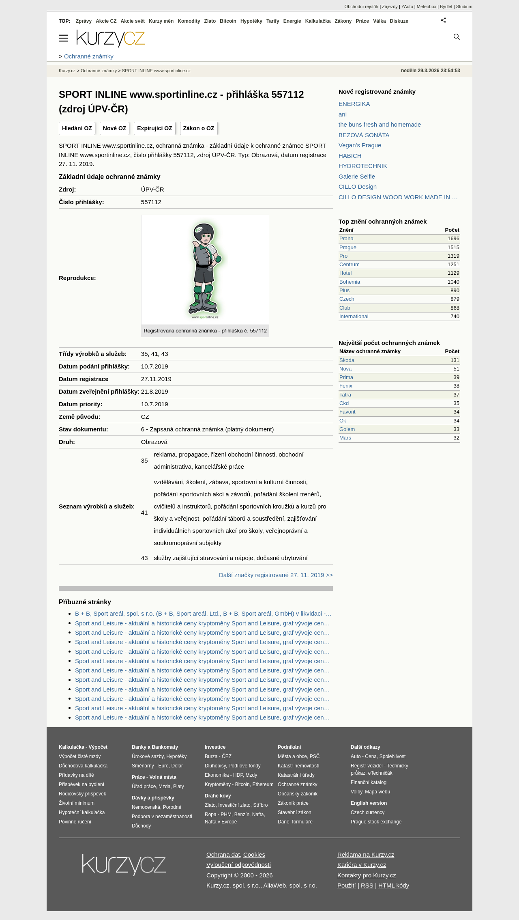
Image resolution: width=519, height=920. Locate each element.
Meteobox (426, 6)
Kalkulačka (318, 21)
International (354, 316)
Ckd (344, 403)
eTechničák (380, 773)
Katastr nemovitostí (299, 766)
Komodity (189, 21)
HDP (238, 775)
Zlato (210, 21)
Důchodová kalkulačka (83, 766)
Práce (362, 21)
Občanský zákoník (297, 794)
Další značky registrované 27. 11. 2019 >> (276, 574)
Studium (464, 6)
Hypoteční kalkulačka (82, 812)
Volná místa (162, 777)
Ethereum (262, 784)
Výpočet (97, 747)
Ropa (211, 814)
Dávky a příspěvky (153, 798)
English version (369, 803)
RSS (367, 885)
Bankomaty (165, 747)
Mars (345, 438)
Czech (346, 299)
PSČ (315, 756)
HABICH (350, 155)
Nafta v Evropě (221, 822)
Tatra (345, 395)
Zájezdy (390, 6)
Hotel (345, 273)
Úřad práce (144, 786)
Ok (342, 421)
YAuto (407, 6)
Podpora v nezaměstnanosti (162, 816)
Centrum (349, 264)
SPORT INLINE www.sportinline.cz (156, 70)
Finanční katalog (368, 782)
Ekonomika (217, 775)
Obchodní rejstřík (362, 6)
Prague (347, 247)
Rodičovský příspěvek (82, 794)
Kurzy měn (161, 21)
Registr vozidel (367, 766)
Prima (346, 377)
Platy (178, 786)
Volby (356, 792)
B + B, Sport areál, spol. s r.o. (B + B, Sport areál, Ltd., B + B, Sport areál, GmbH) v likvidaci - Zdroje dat (204, 613)
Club (344, 308)
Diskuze (399, 21)
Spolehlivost (393, 756)
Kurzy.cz (67, 70)
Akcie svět (133, 21)
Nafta (258, 814)
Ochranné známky (99, 70)
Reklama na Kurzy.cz (366, 854)
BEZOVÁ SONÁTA (364, 134)
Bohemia (349, 282)
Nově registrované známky (377, 91)
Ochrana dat (223, 854)
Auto (356, 756)
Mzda (164, 786)
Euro (163, 766)
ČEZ (227, 756)
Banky (139, 747)
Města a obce (292, 756)
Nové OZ (115, 128)
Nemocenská (146, 807)
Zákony (343, 21)
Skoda (346, 360)
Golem (347, 429)
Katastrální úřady (296, 775)
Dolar (177, 766)
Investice (215, 747)
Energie (292, 21)
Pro (343, 256)
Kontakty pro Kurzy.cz (366, 875)
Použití (346, 885)
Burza (211, 756)
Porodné (172, 807)
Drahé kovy (218, 796)
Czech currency (367, 812)
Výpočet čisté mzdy (80, 756)
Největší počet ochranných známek (389, 342)
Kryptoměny (218, 784)
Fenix (345, 386)
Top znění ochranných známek (383, 221)
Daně (284, 822)
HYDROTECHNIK (363, 165)
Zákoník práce (293, 803)
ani (343, 114)
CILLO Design (358, 186)
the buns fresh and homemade (380, 124)
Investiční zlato (234, 805)
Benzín (241, 814)
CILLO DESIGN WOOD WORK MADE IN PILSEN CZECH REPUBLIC (399, 197)
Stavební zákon (294, 812)
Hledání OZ (77, 128)
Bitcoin (228, 21)
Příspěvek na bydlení (81, 784)
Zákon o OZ (198, 128)
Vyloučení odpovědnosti (238, 864)
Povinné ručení (75, 822)
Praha (346, 238)
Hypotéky (251, 21)
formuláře (302, 822)
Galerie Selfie (357, 176)
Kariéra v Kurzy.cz (361, 864)
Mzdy (251, 775)
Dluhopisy (215, 766)
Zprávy (84, 21)
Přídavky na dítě (76, 775)
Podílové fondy (244, 766)
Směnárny (143, 766)
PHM (226, 814)
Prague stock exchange (376, 822)
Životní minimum (76, 803)
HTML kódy (393, 885)
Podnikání (289, 747)
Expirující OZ (154, 128)
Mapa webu (377, 792)
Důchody (141, 826)
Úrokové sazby (147, 756)
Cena (371, 756)
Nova (345, 369)
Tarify (272, 21)
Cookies (254, 854)
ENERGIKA (354, 103)
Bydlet (446, 6)
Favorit (347, 412)
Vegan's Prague (360, 145)
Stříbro (260, 805)
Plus (344, 290)
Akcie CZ (106, 21)
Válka (379, 21)
